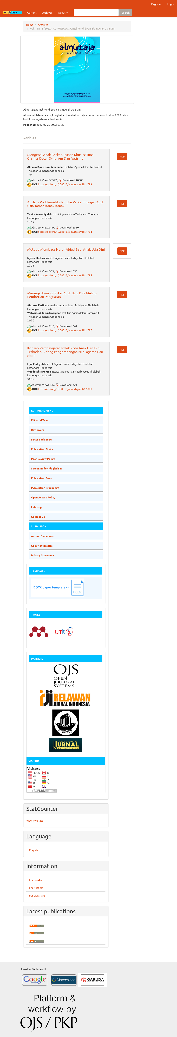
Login (170, 4)
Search (126, 12)
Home (29, 24)
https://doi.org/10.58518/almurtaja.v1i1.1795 (65, 275)
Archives (47, 12)
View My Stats (34, 820)
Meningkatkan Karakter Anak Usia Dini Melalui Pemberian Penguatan (62, 295)
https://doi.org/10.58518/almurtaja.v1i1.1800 (65, 389)
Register (156, 4)
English (33, 850)
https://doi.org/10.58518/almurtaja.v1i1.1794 (65, 231)
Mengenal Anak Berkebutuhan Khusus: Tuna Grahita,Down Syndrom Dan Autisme (60, 156)
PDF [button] (122, 156)
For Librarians (37, 895)
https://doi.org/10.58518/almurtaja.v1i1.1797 (65, 330)
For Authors (36, 887)
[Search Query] (96, 12)
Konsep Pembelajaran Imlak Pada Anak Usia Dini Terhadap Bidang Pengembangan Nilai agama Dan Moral (65, 351)
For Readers (36, 880)
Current (32, 12)
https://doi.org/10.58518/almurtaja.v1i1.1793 (65, 184)
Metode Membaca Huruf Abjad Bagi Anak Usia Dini (66, 249)
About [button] (63, 12)
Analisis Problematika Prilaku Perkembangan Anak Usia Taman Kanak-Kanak (65, 204)
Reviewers (37, 429)
